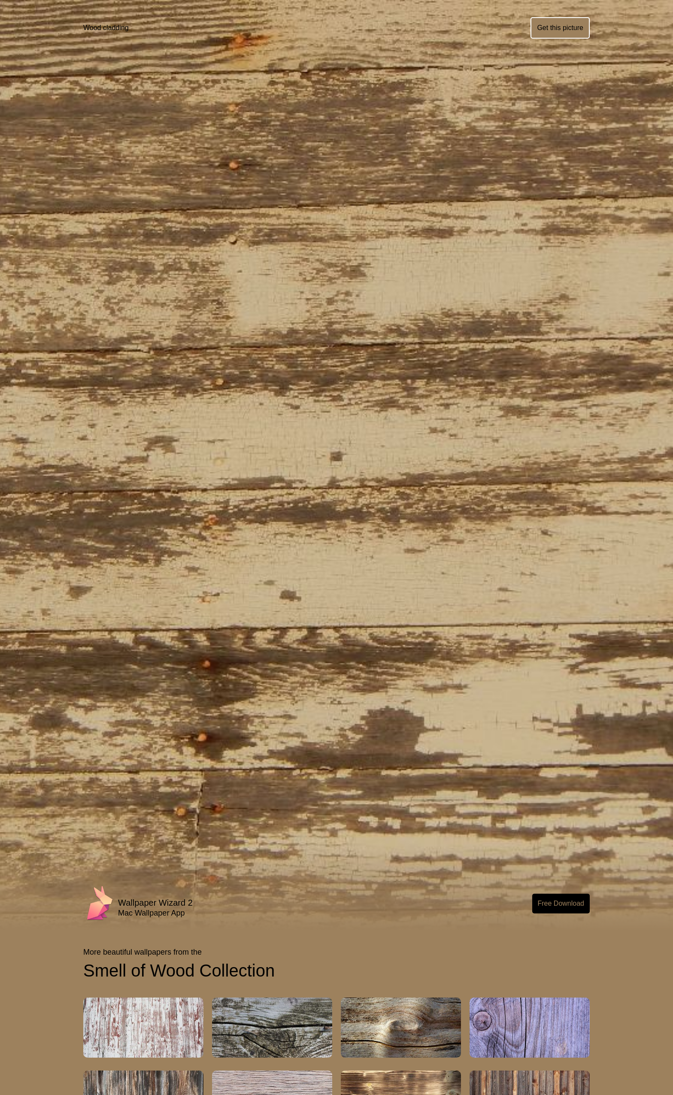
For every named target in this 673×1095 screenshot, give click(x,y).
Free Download (561, 903)
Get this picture (560, 27)
